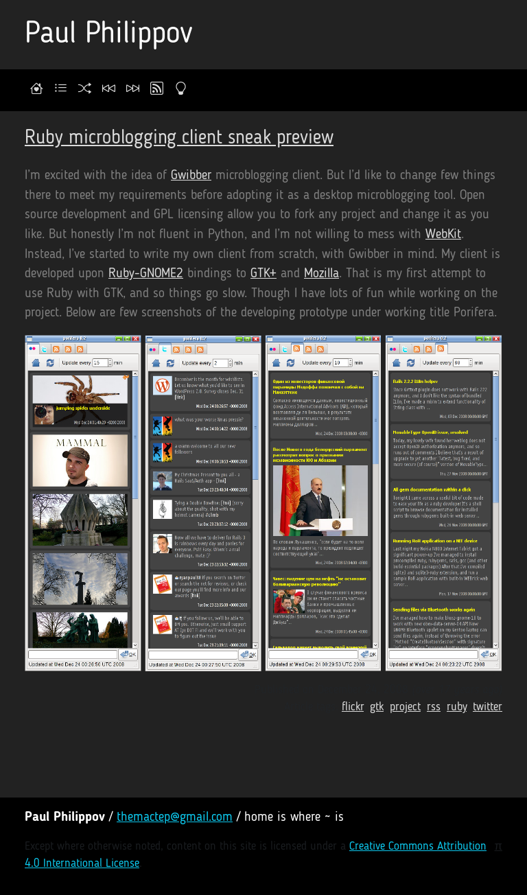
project (405, 707)
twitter (487, 707)
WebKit (443, 235)
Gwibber (191, 176)
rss (434, 707)
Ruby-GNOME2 (145, 274)
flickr (353, 707)
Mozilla (321, 274)
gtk (377, 707)
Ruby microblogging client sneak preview (179, 138)
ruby (457, 707)
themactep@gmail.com (175, 817)
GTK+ (263, 274)
